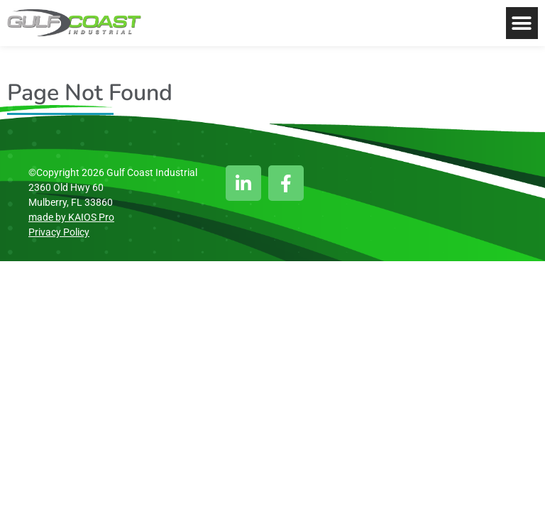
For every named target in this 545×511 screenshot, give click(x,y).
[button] (522, 23)
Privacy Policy (58, 232)
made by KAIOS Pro (71, 217)
